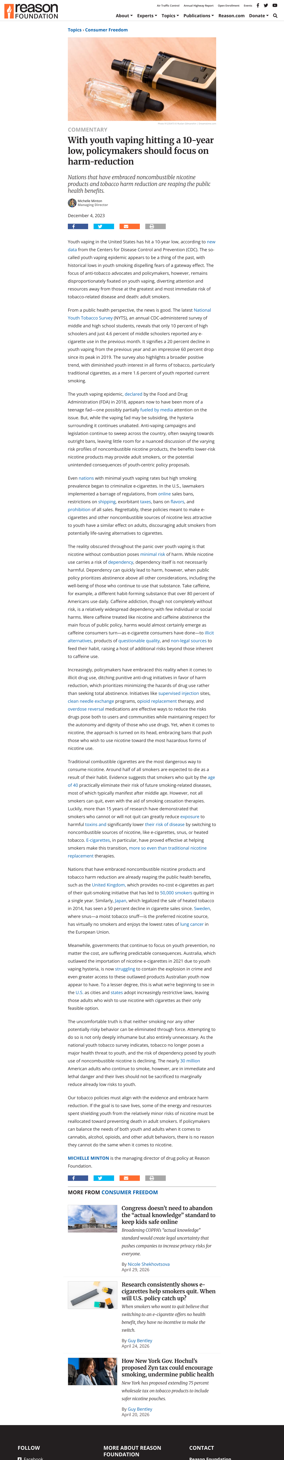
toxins (91, 824)
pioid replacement (158, 701)
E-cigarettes (98, 840)
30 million (190, 1061)
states (117, 992)
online (164, 494)
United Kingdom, (109, 885)
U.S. (80, 992)
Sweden (202, 908)
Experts (145, 16)
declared (133, 394)
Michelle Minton (88, 1158)
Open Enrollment (229, 5)
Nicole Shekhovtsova (149, 1264)
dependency (120, 562)
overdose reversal (86, 709)
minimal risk (152, 554)
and (102, 824)
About (122, 16)
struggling (125, 969)
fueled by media (156, 410)
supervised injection (178, 693)
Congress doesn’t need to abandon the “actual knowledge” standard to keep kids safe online (169, 1215)
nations (86, 478)
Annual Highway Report (198, 5)
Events (248, 5)
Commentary (87, 129)
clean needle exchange (91, 701)
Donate (257, 16)
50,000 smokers (176, 893)
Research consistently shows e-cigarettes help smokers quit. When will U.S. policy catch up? (169, 1291)
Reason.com (231, 16)
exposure (189, 816)
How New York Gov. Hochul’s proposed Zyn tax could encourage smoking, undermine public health (168, 1367)
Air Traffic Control (168, 5)
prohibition (79, 509)
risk (159, 824)
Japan (120, 900)
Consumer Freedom (106, 30)
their (150, 824)
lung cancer (192, 924)
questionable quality (139, 641)
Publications (196, 16)
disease (177, 824)
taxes (145, 502)
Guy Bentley (140, 1340)
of (165, 824)
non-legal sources (189, 641)
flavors (177, 502)
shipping (107, 502)
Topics (168, 16)
